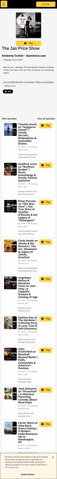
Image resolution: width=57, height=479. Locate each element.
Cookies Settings (27, 475)
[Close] (53, 458)
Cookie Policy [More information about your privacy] (13, 468)
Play (28, 43)
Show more (10, 86)
